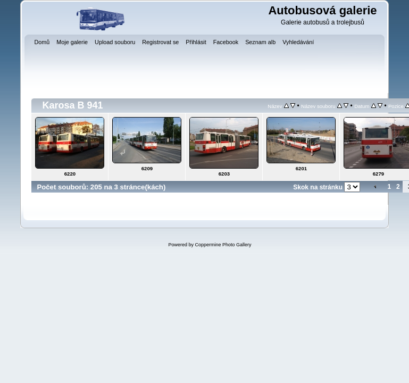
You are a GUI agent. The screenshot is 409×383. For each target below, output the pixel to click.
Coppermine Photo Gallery (223, 244)
